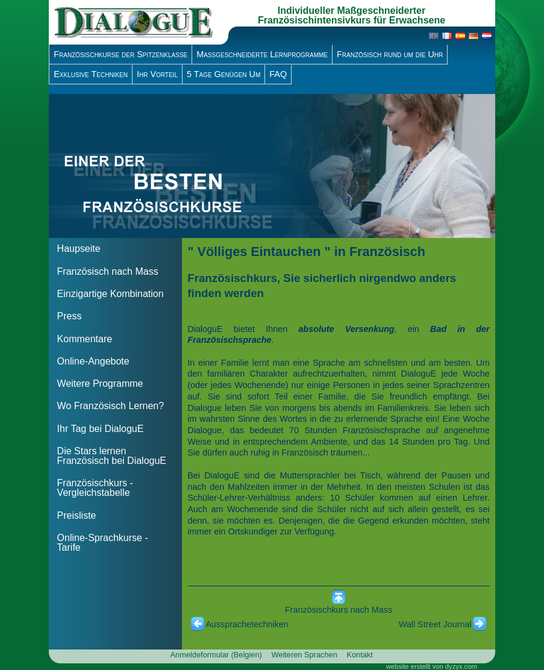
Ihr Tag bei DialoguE (100, 429)
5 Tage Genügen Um (223, 74)
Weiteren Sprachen (304, 654)
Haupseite (79, 248)
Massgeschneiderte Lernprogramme (262, 54)
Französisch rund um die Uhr (390, 54)
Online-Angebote (93, 361)
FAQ (278, 74)
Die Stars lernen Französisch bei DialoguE (111, 456)
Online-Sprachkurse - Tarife (102, 543)
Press (69, 316)
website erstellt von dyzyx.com (431, 666)
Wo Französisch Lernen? (110, 406)
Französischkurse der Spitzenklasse (120, 54)
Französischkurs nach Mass (338, 610)
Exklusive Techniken (91, 74)
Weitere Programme (100, 383)
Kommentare (85, 339)
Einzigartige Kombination (110, 294)
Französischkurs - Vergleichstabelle (95, 488)
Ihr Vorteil (157, 74)
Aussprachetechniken (247, 624)
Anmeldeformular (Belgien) (216, 654)
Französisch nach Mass (107, 271)
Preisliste (76, 515)
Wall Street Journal (435, 624)
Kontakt (359, 654)
